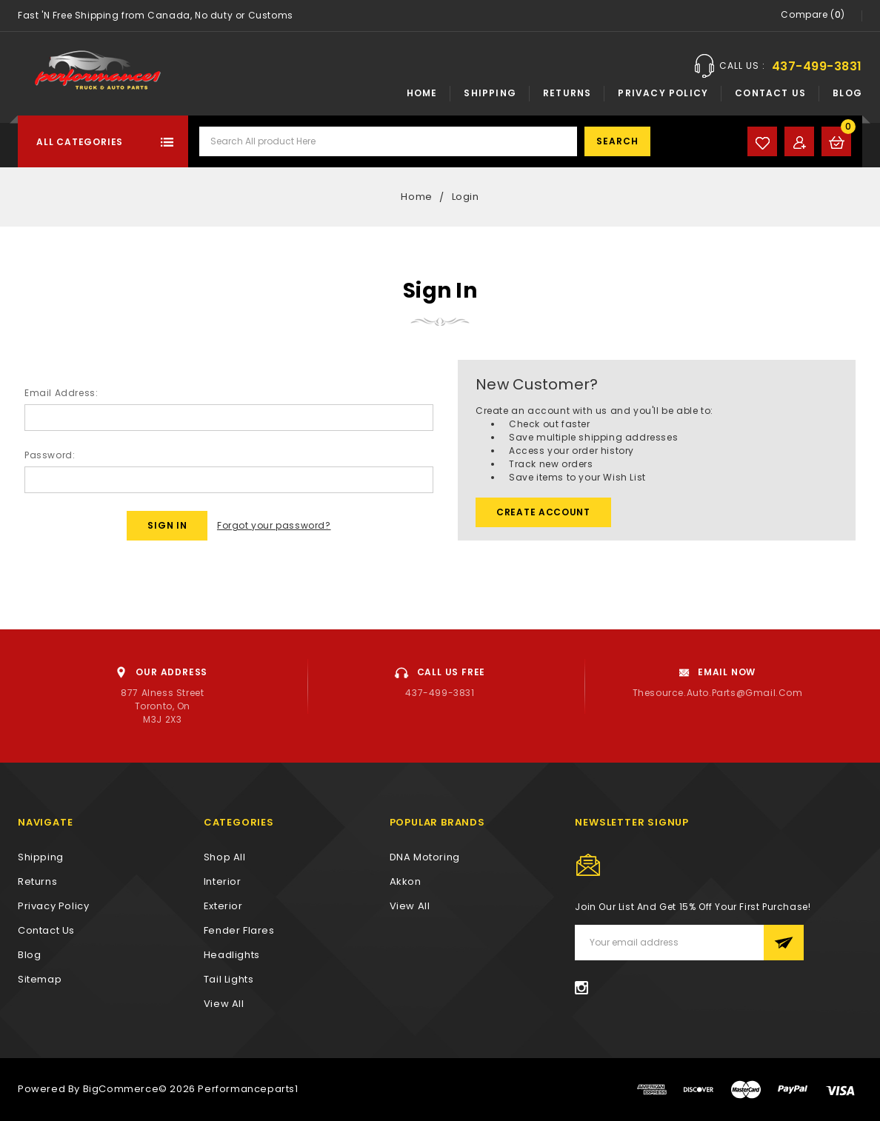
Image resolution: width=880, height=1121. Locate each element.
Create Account (543, 512)
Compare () (813, 15)
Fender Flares (239, 930)
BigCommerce (121, 1089)
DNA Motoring (425, 857)
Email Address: (61, 393)
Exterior (223, 906)
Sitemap (39, 979)
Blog (847, 93)
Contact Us (770, 93)
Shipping (490, 93)
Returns (567, 93)
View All (410, 906)
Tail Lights (229, 979)
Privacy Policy (663, 93)
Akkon (405, 881)
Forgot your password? (274, 525)
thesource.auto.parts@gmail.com (718, 692)
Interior (222, 881)
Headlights (232, 955)
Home (422, 93)
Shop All (225, 857)
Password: (49, 455)
